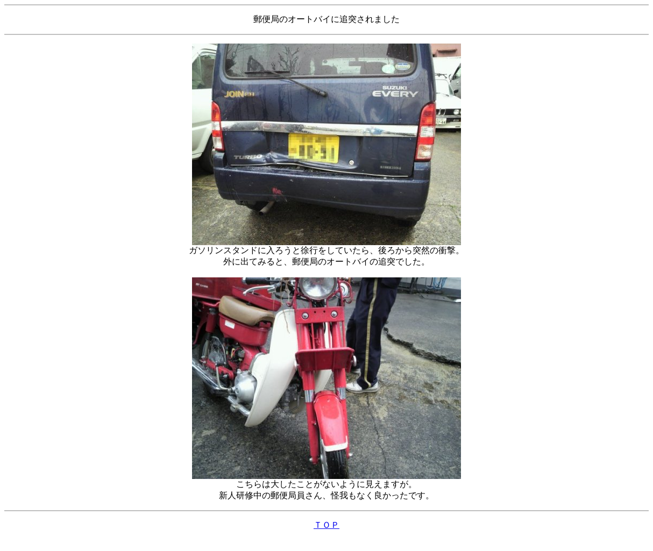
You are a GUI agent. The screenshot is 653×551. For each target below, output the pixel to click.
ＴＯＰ (326, 524)
